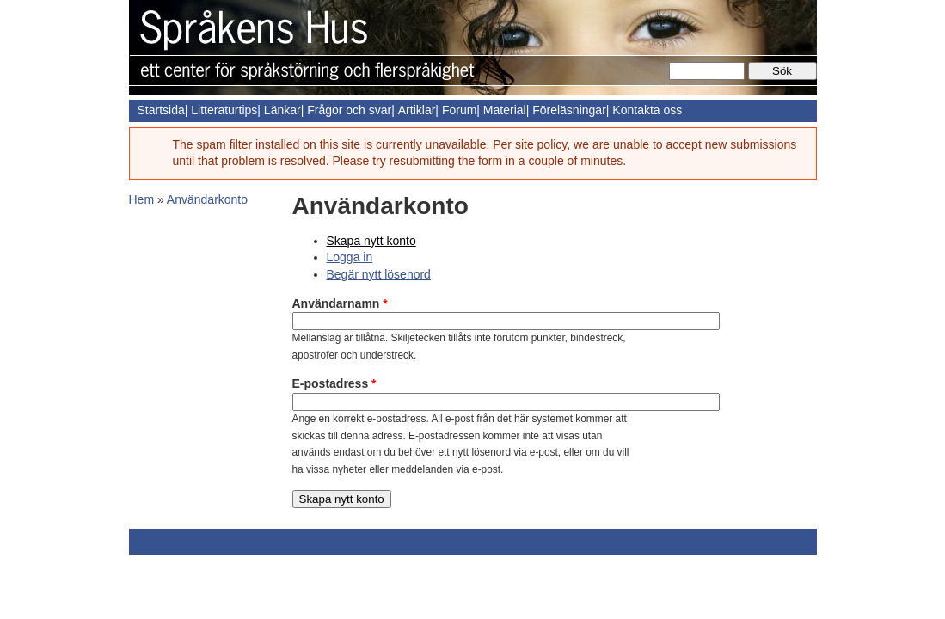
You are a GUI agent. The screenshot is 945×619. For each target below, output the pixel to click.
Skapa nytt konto (371, 241)
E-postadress (334, 383)
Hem (142, 199)
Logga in (350, 257)
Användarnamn (340, 303)
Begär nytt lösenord (379, 274)
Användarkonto (207, 199)
